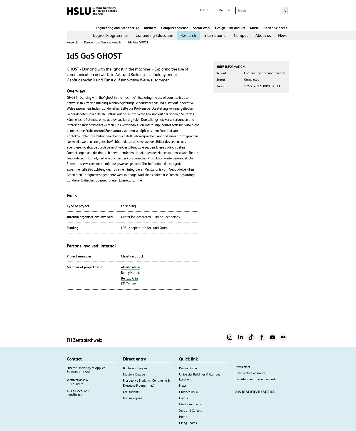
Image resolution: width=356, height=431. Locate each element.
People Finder (188, 368)
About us (263, 35)
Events (183, 398)
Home (183, 416)
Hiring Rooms (188, 423)
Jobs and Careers (190, 410)
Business (150, 28)
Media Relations (190, 404)
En (228, 10)
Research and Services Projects (102, 42)
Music (254, 28)
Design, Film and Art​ (230, 28)
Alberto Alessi (130, 267)
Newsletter (242, 367)
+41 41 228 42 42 (79, 391)
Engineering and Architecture (117, 28)
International (215, 35)
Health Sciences (275, 28)
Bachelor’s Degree (135, 368)
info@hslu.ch (75, 394)
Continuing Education (154, 35)
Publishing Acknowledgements (256, 379)
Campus (241, 35)
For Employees (132, 398)
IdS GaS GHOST (138, 42)
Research (188, 35)
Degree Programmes (110, 35)
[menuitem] (110, 35)
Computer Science (174, 28)
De (221, 10)
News (282, 35)
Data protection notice (250, 373)
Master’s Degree (134, 374)
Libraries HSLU (188, 392)
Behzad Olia (129, 278)
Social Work (201, 28)
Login (204, 10)
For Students (131, 392)
